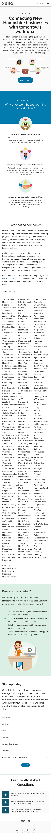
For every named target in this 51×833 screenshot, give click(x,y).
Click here (10, 278)
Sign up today (41, 3)
